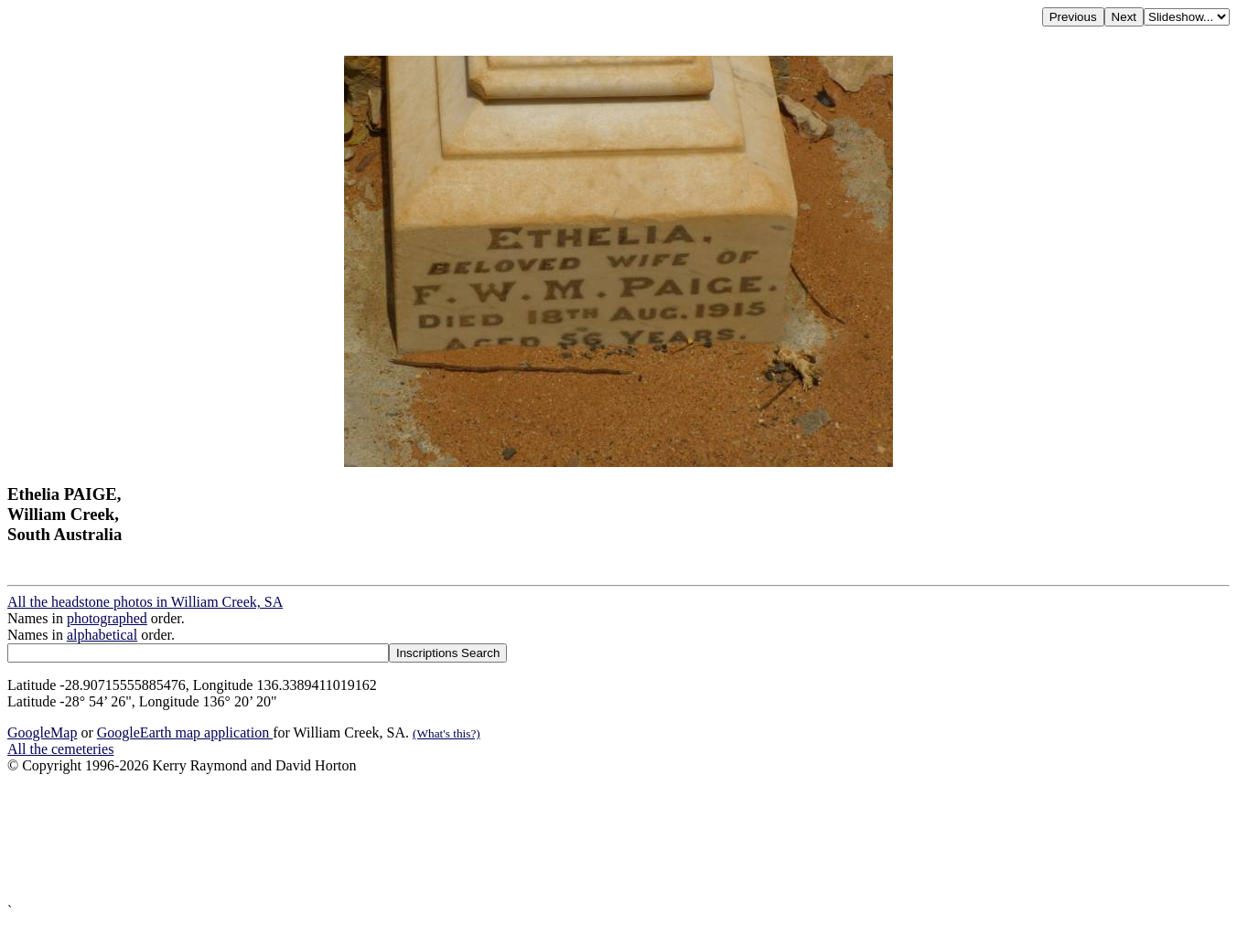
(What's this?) (446, 733)
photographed (107, 618)
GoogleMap (42, 732)
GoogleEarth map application (185, 732)
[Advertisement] (556, 838)
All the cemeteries (60, 749)
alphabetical (102, 634)
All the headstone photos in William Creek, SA (145, 602)
